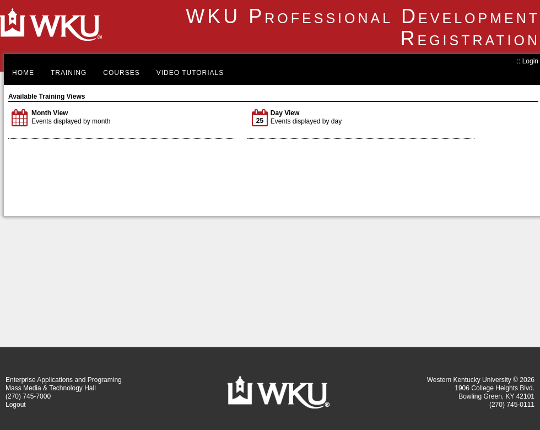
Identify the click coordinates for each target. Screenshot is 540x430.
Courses (121, 73)
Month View (49, 113)
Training (69, 73)
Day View (285, 113)
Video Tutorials (190, 73)
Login (530, 61)
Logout (16, 405)
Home (23, 73)
